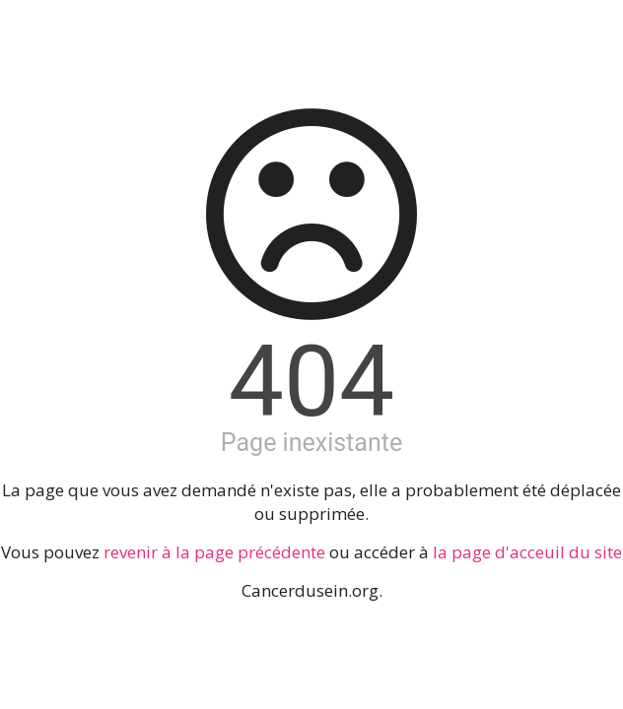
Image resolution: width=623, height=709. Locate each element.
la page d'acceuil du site (527, 552)
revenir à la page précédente (214, 552)
